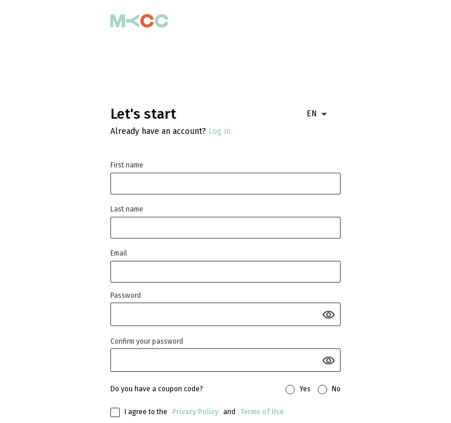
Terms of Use (262, 412)
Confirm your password (146, 341)
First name (126, 165)
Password (125, 295)
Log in (219, 131)
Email (118, 253)
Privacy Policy (195, 412)
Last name (126, 209)
